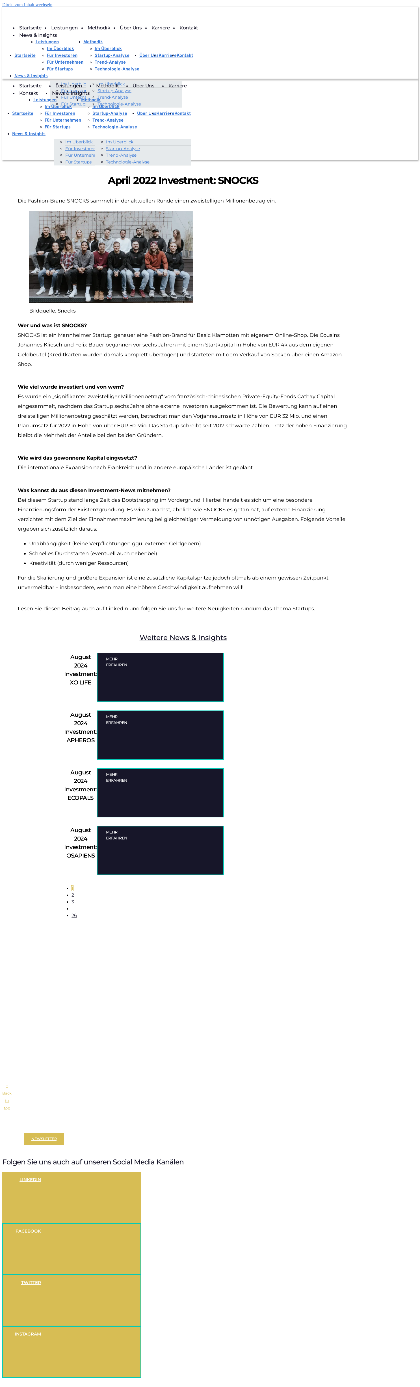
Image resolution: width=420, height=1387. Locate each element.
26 (74, 915)
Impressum (33, 1126)
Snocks (67, 311)
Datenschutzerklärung (65, 1126)
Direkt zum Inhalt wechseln (27, 4)
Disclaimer (12, 1126)
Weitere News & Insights (183, 637)
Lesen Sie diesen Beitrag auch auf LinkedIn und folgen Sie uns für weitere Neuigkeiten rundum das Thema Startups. (166, 609)
